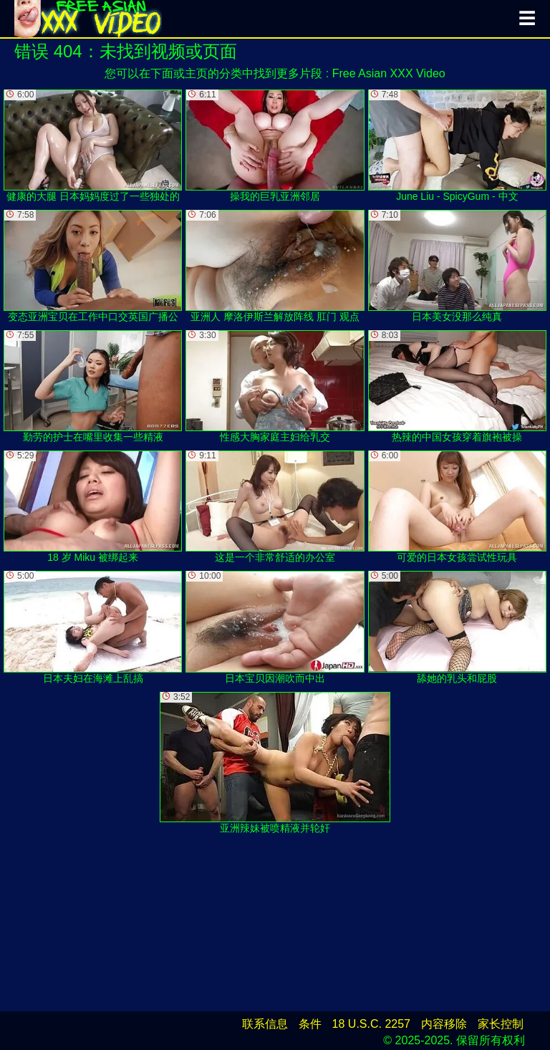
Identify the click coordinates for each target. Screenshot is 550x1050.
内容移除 (444, 1024)
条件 (310, 1024)
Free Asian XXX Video (388, 73)
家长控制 (501, 1024)
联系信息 (265, 1024)
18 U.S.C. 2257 (371, 1024)
